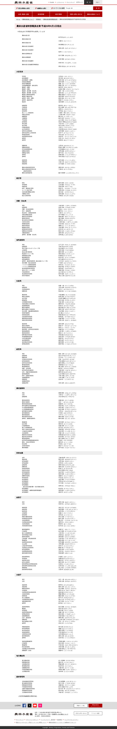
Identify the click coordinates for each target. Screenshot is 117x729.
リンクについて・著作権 (48, 719)
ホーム (18, 19)
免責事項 (59, 719)
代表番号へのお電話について (60, 714)
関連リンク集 (81, 705)
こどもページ (60, 2)
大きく (98, 2)
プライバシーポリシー (32, 719)
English (52, 2)
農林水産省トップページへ (95, 705)
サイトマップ (71, 2)
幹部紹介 (38, 19)
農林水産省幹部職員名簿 (50, 19)
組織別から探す (41, 8)
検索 (98, 8)
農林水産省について (28, 19)
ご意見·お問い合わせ (81, 713)
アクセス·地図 (95, 713)
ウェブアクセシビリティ (71, 719)
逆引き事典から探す (24, 8)
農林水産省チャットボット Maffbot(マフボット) (62, 722)
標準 (89, 2)
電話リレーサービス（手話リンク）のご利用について (31, 722)
